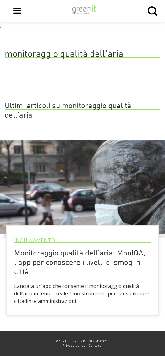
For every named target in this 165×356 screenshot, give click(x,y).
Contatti (95, 345)
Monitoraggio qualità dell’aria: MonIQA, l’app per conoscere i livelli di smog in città (79, 263)
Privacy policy (74, 345)
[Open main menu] (17, 11)
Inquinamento (34, 240)
